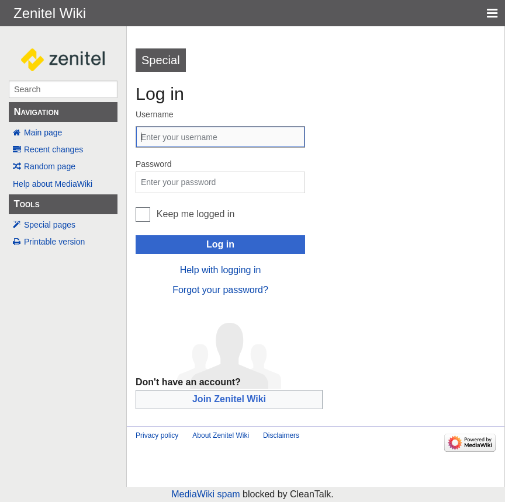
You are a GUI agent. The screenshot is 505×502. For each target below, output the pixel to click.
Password (153, 164)
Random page (49, 166)
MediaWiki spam (205, 494)
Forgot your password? (220, 290)
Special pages (49, 224)
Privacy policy (157, 435)
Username (155, 114)
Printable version (54, 241)
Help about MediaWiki (52, 184)
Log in (220, 244)
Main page (43, 132)
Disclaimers (281, 435)
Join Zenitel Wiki (229, 399)
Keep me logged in (195, 214)
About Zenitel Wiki (220, 435)
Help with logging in (220, 270)
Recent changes (53, 149)
